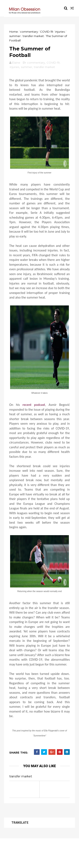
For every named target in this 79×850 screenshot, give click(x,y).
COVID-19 (46, 31)
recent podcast (34, 410)
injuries (60, 31)
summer (15, 36)
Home (13, 31)
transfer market (33, 36)
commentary (29, 31)
